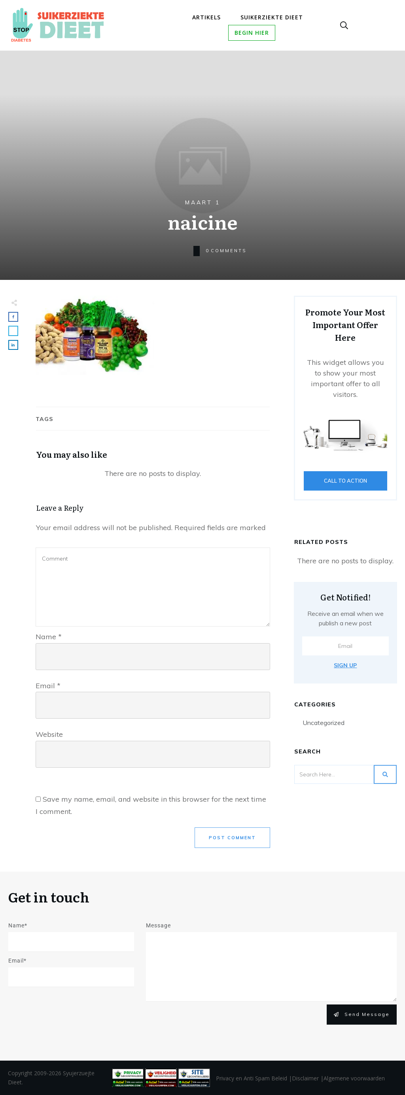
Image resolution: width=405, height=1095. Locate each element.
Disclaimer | (308, 1078)
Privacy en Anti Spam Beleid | (254, 1078)
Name (49, 636)
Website (49, 734)
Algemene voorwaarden (354, 1078)
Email (48, 685)
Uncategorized (323, 723)
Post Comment (232, 837)
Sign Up (345, 665)
